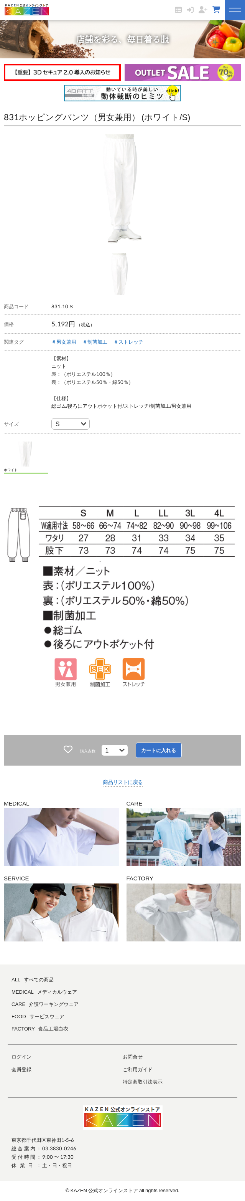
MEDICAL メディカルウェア (44, 992)
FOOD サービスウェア (38, 1016)
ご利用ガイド (138, 1069)
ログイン (21, 1057)
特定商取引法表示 (143, 1082)
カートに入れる (158, 750)
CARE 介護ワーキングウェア (45, 1004)
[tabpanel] (122, 191)
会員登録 (21, 1069)
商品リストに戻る (123, 782)
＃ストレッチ (128, 342)
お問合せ (133, 1057)
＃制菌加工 (94, 342)
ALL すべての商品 (33, 979)
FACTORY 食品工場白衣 (40, 1029)
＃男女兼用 (63, 342)
